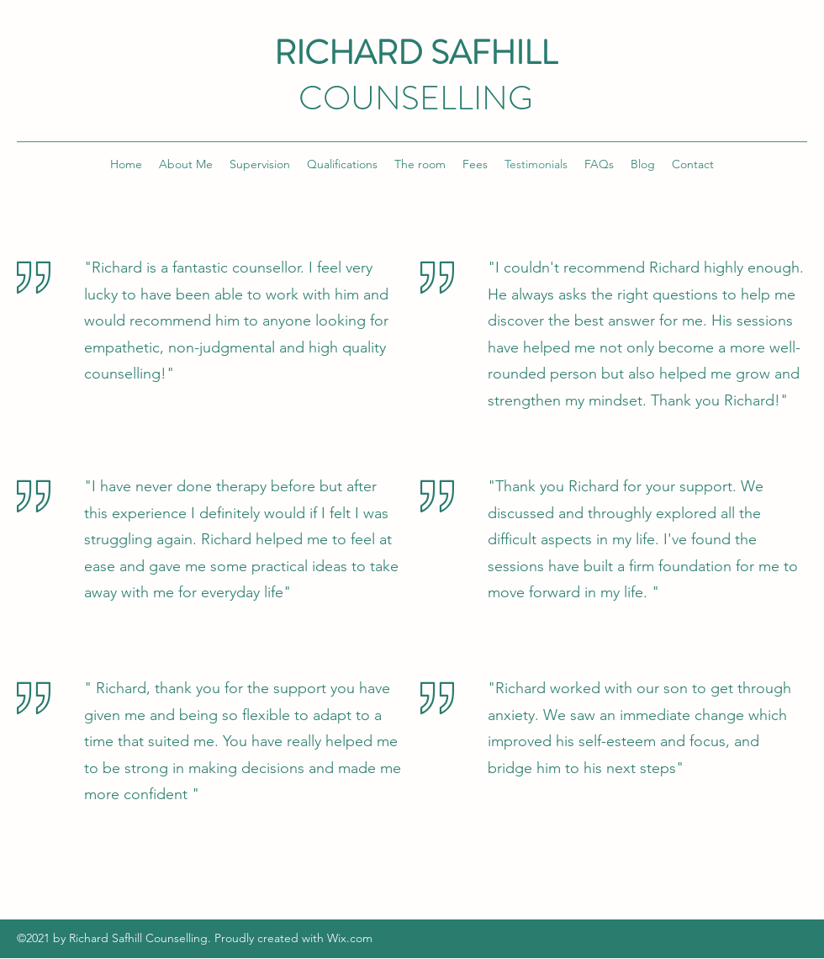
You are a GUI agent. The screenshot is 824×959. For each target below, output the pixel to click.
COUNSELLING (415, 98)
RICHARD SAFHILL (415, 53)
